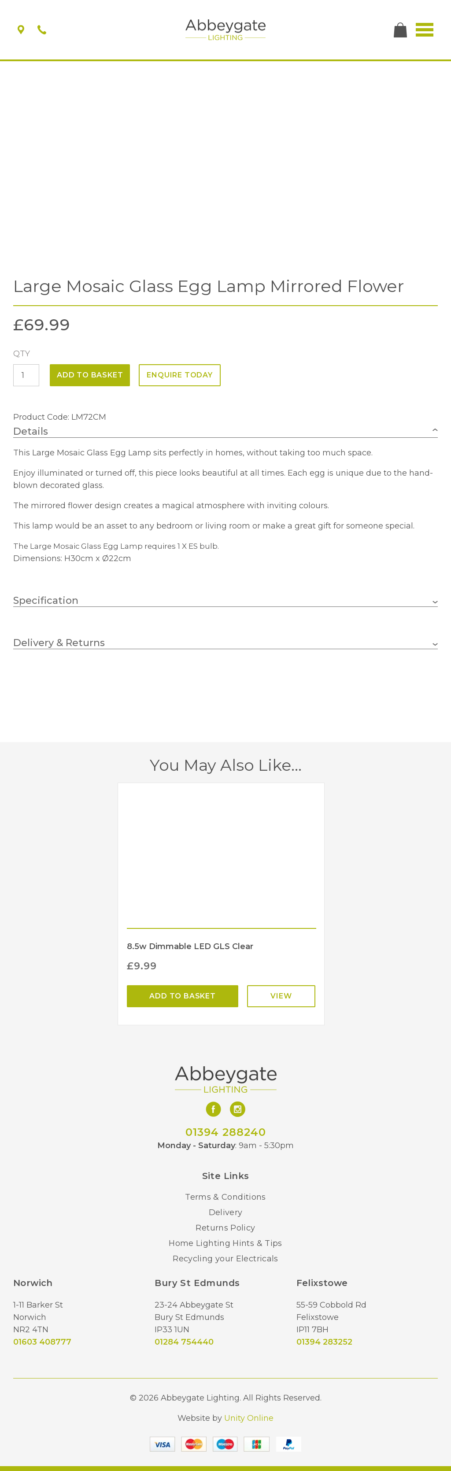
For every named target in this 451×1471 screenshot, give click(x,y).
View (281, 996)
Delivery (226, 1212)
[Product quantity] (26, 375)
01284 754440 (184, 1342)
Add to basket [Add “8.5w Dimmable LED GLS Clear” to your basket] (182, 996)
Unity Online (249, 1418)
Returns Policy (225, 1228)
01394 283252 (324, 1342)
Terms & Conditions (225, 1197)
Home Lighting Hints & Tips (225, 1243)
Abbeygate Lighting (226, 30)
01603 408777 (42, 1342)
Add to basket (90, 375)
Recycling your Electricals (225, 1259)
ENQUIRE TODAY (179, 375)
